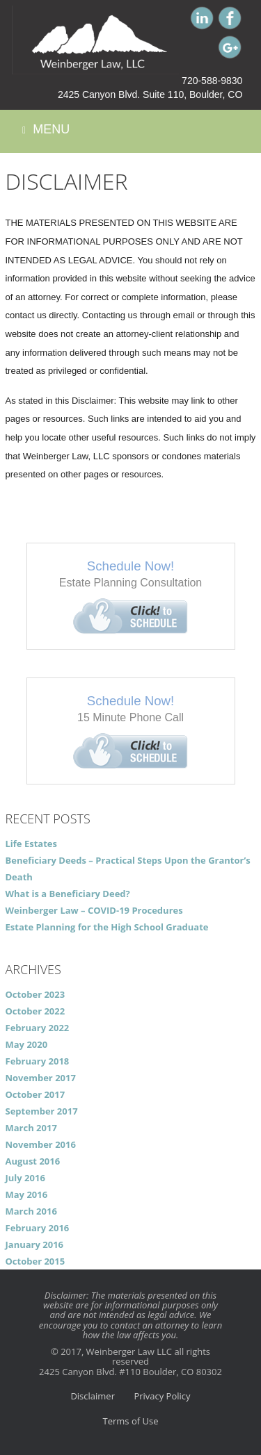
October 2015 (35, 1261)
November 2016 (41, 1144)
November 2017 (41, 1077)
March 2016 (31, 1211)
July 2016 (25, 1178)
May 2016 (27, 1194)
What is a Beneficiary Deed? (68, 893)
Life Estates (31, 843)
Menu (46, 130)
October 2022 (35, 1011)
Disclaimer (92, 1396)
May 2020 (27, 1044)
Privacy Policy (162, 1396)
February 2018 (38, 1061)
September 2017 (42, 1111)
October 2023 (35, 994)
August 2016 (33, 1161)
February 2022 (38, 1027)
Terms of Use (131, 1421)
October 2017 (35, 1094)
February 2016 (38, 1228)
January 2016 (35, 1244)
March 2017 (31, 1127)
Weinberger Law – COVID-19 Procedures (94, 910)
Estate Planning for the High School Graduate (107, 927)
